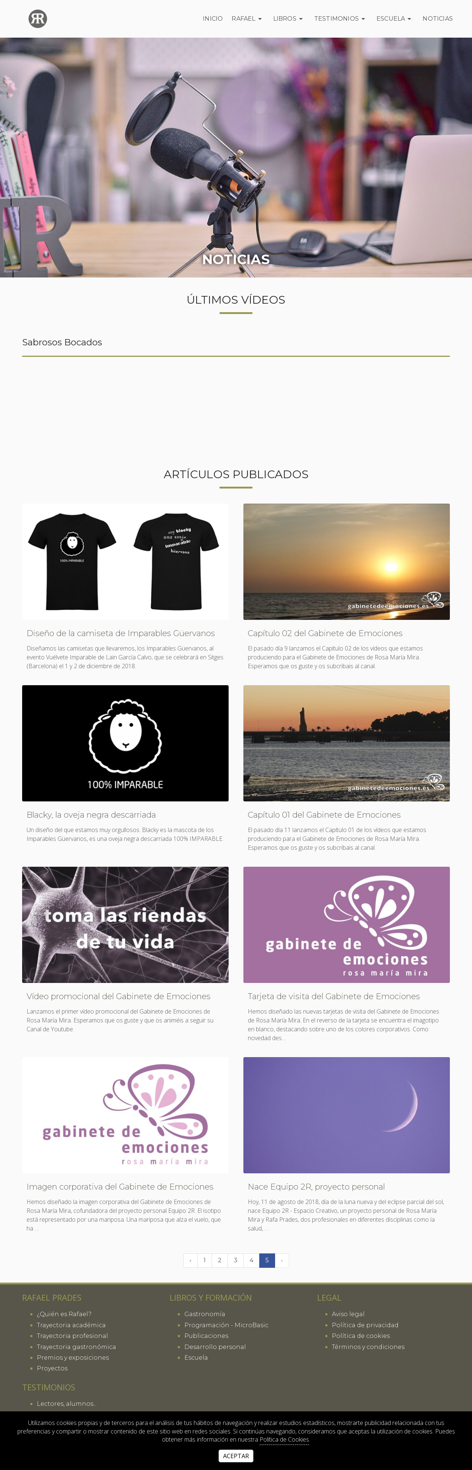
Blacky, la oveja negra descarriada (91, 815)
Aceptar (236, 1456)
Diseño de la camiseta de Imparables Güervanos (121, 633)
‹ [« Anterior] (190, 1260)
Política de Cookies (284, 1439)
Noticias (438, 18)
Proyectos (52, 1368)
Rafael (248, 18)
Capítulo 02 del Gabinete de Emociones (325, 633)
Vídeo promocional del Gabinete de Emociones (119, 996)
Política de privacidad (365, 1325)
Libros (289, 18)
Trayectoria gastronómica (76, 1346)
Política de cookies (361, 1335)
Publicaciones (206, 1335)
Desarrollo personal (215, 1346)
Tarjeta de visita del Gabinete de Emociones (334, 996)
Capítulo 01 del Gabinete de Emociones (324, 815)
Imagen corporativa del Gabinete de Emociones (120, 1187)
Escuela (395, 18)
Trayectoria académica (71, 1325)
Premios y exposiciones (73, 1357)
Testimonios (341, 18)
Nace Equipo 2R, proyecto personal (316, 1187)
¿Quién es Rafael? (64, 1314)
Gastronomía (204, 1314)
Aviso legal (348, 1314)
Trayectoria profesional (72, 1335)
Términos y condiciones (368, 1346)
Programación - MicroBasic (226, 1325)
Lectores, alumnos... (67, 1403)
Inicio (213, 18)
